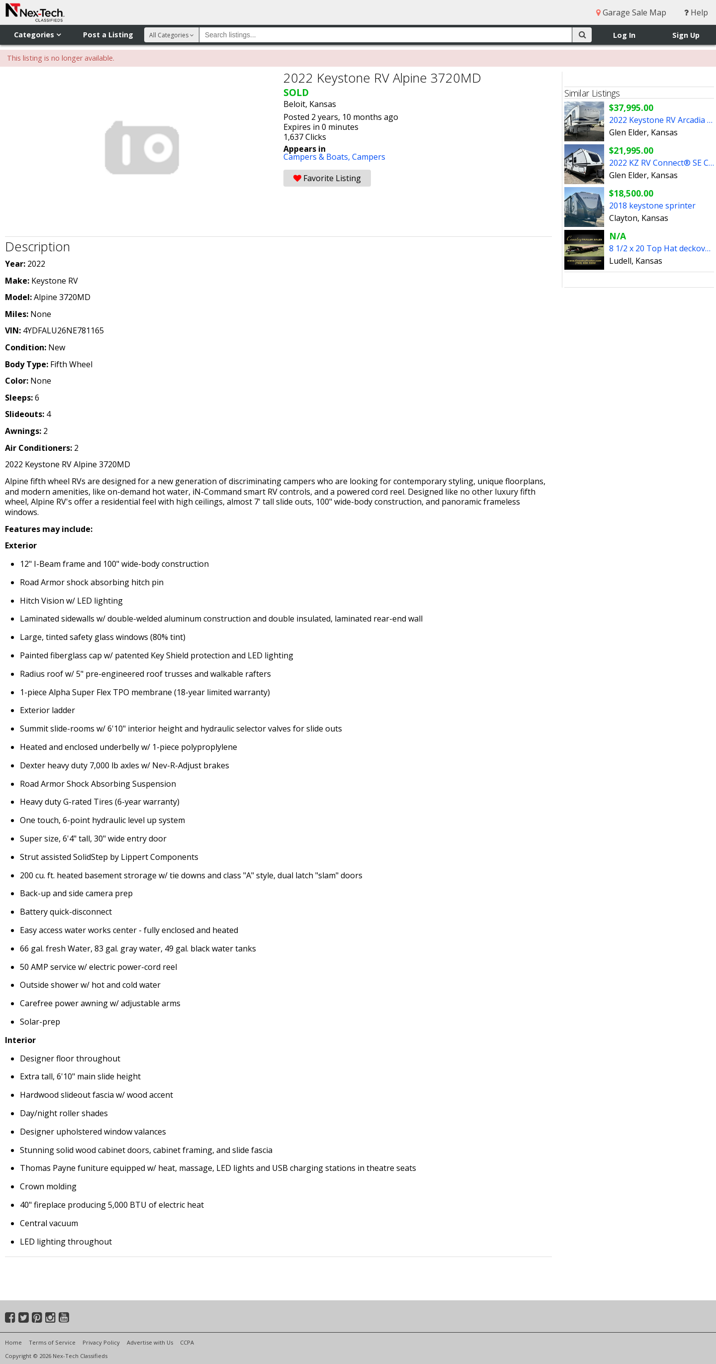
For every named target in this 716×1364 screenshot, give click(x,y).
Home (13, 1342)
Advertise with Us (150, 1342)
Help (696, 12)
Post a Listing (108, 34)
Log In (624, 35)
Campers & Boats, (317, 156)
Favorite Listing (327, 178)
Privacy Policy (101, 1342)
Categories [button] (37, 34)
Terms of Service (52, 1342)
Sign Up (686, 35)
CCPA (187, 1342)
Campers (368, 156)
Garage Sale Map (631, 12)
